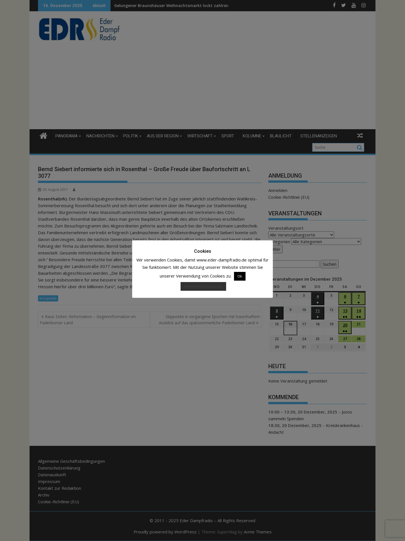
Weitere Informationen (203, 286)
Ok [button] (239, 276)
